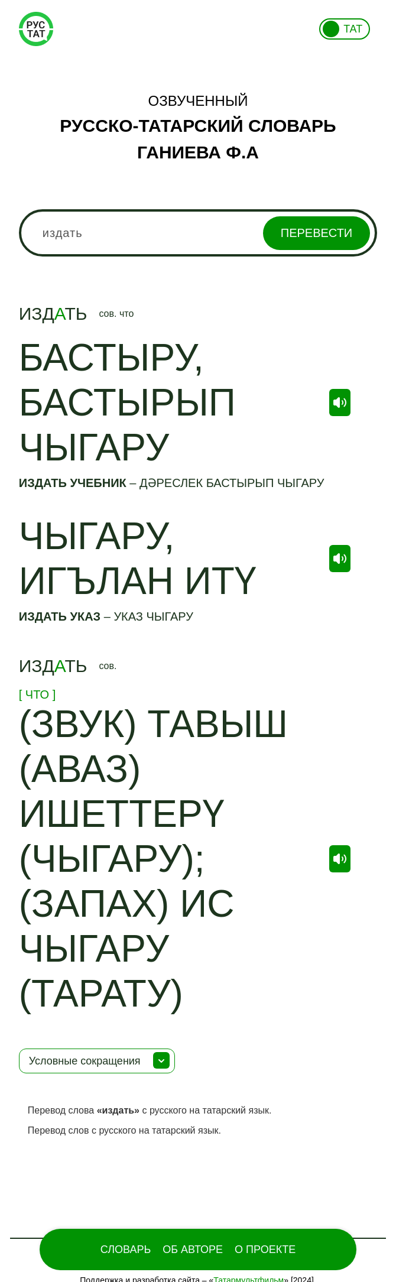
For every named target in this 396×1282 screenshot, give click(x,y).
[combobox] (198, 233)
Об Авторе (193, 1249)
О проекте (265, 1249)
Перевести (316, 232)
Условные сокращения (85, 1061)
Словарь (125, 1249)
